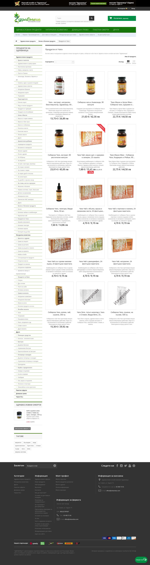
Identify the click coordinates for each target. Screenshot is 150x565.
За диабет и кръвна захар (25, 180)
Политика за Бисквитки (43, 528)
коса (23, 449)
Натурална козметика (57, 29)
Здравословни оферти (87, 35)
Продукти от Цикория (24, 109)
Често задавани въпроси (43, 521)
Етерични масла (22, 261)
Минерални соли (22, 196)
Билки (19, 209)
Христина (30, 445)
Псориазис (20, 316)
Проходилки (21, 364)
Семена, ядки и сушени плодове (27, 83)
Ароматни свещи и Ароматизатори (22, 272)
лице (34, 442)
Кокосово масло (22, 131)
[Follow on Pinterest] (134, 465)
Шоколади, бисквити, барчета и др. (27, 78)
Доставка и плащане (49, 35)
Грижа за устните (23, 245)
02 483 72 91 (120, 487)
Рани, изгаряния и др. (24, 322)
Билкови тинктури (23, 225)
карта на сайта (40, 534)
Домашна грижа (80, 29)
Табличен (128, 62)
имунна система (20, 452)
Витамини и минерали (24, 147)
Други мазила (21, 329)
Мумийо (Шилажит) (23, 222)
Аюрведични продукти (24, 144)
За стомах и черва (23, 170)
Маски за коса (22, 303)
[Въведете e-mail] (41, 465)
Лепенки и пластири (23, 384)
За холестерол (22, 177)
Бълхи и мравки (22, 374)
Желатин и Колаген (23, 186)
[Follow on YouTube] (129, 465)
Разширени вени (22, 319)
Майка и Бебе (21, 254)
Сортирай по (49, 62)
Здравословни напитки (24, 86)
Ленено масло (22, 134)
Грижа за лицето (22, 241)
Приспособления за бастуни (26, 351)
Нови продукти (40, 482)
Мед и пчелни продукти (24, 105)
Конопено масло (22, 128)
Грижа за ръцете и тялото (25, 248)
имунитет (18, 442)
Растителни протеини (24, 67)
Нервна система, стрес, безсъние (28, 189)
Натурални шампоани (24, 296)
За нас (17, 35)
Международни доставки (67, 35)
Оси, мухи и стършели (24, 380)
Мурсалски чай (22, 215)
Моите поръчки (61, 479)
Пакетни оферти (101, 29)
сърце (17, 449)
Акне (19, 312)
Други (116, 29)
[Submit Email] (55, 465)
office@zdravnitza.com (113, 490)
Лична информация (62, 487)
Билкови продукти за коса (25, 306)
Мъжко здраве (22, 154)
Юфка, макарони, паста (25, 70)
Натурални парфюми (24, 267)
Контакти (38, 490)
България (27, 442)
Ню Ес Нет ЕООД (130, 551)
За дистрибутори (104, 35)
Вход (133, 8)
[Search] (91, 18)
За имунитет (21, 160)
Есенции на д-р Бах (23, 232)
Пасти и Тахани (22, 73)
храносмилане (20, 445)
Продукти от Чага (23, 219)
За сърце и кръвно (23, 167)
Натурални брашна (23, 89)
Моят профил (62, 476)
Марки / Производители (31, 35)
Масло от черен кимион (25, 118)
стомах (38, 445)
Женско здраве (22, 151)
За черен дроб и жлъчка (25, 173)
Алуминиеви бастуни (24, 348)
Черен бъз (19, 397)
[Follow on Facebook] (117, 465)
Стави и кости (21, 325)
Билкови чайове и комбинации (27, 212)
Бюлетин (19, 465)
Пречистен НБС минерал (25, 199)
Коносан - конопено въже (25, 338)
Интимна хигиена (23, 290)
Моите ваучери (61, 490)
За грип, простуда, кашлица (26, 164)
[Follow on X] (125, 465)
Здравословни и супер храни (26, 63)
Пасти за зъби (22, 287)
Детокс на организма (24, 193)
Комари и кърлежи (23, 371)
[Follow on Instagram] (121, 465)
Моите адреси (60, 484)
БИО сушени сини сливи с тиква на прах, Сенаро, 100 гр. (34, 413)
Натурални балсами (23, 299)
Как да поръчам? (40, 493)
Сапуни (19, 280)
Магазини (38, 487)
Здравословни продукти (28, 29)
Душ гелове (21, 283)
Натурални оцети (23, 92)
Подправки (21, 96)
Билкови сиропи (22, 228)
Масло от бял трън (23, 122)
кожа (28, 449)
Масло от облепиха (23, 125)
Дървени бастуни (23, 345)
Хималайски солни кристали (26, 387)
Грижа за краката (23, 251)
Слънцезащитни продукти (25, 257)
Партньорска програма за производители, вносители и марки (43, 511)
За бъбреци (21, 157)
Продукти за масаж (23, 264)
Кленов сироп (21, 102)
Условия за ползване (42, 516)
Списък (134, 62)
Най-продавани (40, 484)
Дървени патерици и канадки (26, 358)
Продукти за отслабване (25, 112)
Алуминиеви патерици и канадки (27, 361)
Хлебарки (20, 377)
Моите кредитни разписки (64, 482)
